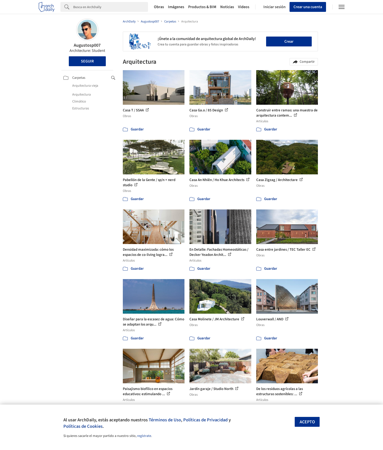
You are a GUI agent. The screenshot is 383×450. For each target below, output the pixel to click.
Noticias (227, 7)
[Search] (110, 7)
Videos (243, 7)
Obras (159, 7)
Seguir (87, 61)
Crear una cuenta (307, 7)
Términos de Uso (165, 420)
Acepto (307, 422)
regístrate (144, 435)
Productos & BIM (202, 7)
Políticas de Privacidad (205, 420)
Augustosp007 (87, 45)
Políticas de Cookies (83, 426)
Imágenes (176, 7)
